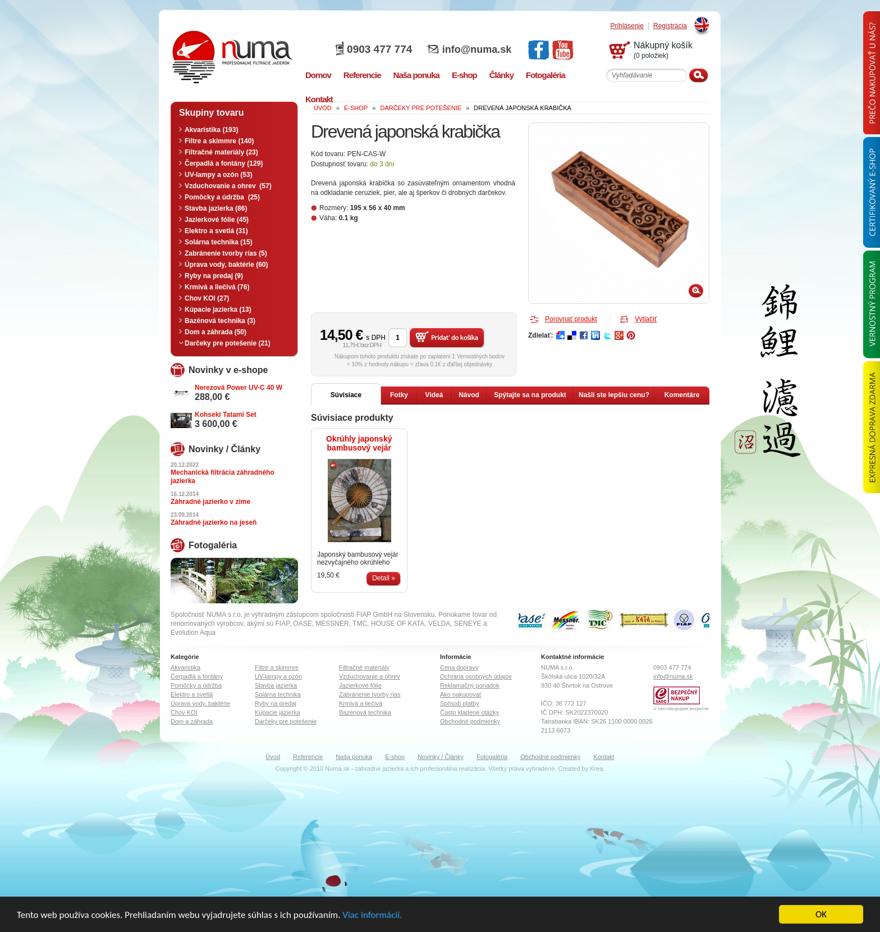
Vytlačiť (646, 319)
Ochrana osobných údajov (476, 676)
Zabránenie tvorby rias (369, 694)
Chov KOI (184, 712)
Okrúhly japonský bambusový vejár (359, 443)
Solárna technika (278, 694)
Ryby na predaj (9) (214, 276)
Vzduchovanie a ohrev (369, 676)
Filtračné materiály (364, 667)
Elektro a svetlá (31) (216, 231)
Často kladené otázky (469, 712)
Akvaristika (185, 667)
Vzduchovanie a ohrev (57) (228, 186)
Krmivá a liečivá (360, 703)
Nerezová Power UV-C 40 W (238, 388)
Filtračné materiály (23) (221, 152)
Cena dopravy (459, 667)
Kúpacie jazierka (277, 712)
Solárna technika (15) (219, 242)
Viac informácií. (372, 915)
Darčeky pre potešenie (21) (228, 343)
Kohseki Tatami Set (225, 415)
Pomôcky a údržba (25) (222, 197)
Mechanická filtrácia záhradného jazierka (222, 477)
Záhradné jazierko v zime (210, 502)
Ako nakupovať (461, 694)
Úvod (272, 756)
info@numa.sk (477, 49)
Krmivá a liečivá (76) (217, 287)
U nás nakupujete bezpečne (681, 708)
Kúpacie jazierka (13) (218, 309)
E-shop (395, 756)
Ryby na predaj (275, 703)
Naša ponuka (354, 756)
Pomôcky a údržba (196, 685)
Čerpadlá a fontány (197, 676)
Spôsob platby (459, 703)
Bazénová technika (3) (220, 321)
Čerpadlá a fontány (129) (224, 163)
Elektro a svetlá (192, 694)
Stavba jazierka (276, 685)
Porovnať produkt (571, 319)
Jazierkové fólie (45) (217, 220)
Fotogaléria (491, 756)
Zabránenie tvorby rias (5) (226, 253)
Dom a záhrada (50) (215, 332)
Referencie (308, 756)
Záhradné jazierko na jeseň (213, 522)
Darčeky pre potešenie (286, 721)
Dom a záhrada (192, 721)
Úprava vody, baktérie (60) (226, 265)
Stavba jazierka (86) (216, 208)
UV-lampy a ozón (278, 676)
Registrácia (670, 26)
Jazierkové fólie (360, 685)
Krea (596, 768)
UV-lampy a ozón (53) (219, 175)
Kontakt (603, 756)
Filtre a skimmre (277, 667)
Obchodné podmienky (470, 721)
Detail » (383, 578)
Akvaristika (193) (211, 130)
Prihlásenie (627, 26)
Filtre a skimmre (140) (219, 141)
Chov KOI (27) (207, 298)
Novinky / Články (441, 756)
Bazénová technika (365, 712)
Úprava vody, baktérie (200, 703)
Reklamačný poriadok (469, 685)
